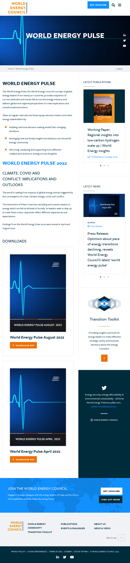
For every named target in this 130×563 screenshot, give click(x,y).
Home (10, 68)
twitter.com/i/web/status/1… (104, 406)
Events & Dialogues (73, 528)
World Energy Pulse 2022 (34, 163)
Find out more (110, 499)
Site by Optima (81, 551)
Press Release (94, 226)
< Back (118, 68)
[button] (100, 165)
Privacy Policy (18, 551)
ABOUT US (100, 524)
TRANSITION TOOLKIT (40, 532)
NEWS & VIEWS (102, 528)
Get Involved (98, 4)
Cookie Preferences (37, 551)
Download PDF (25, 345)
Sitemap (68, 551)
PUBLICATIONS (69, 524)
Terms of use (55, 551)
